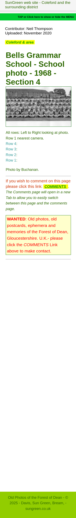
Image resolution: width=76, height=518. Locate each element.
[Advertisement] (38, 374)
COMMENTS (55, 186)
